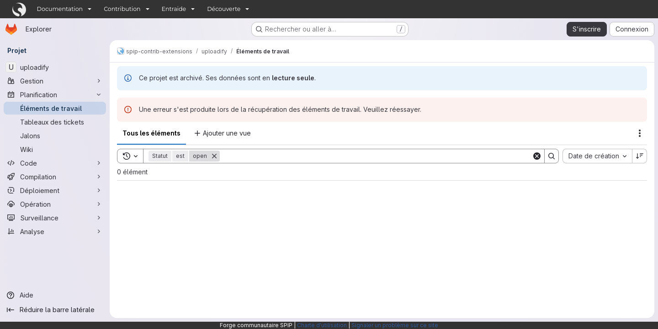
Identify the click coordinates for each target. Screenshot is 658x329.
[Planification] (55, 94)
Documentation (60, 8)
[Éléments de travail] (55, 108)
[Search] (376, 156)
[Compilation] (55, 176)
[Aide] (55, 295)
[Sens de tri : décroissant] (639, 156)
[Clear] (536, 156)
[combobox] (597, 156)
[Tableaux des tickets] (55, 121)
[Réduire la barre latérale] (55, 309)
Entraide (174, 8)
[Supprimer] (214, 156)
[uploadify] (55, 67)
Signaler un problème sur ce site (394, 325)
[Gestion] (55, 80)
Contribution (122, 8)
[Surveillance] (55, 217)
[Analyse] (55, 231)
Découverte (223, 8)
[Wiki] (55, 149)
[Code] (55, 163)
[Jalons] (55, 135)
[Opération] (55, 204)
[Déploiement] (55, 190)
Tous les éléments (151, 133)
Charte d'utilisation (322, 325)
